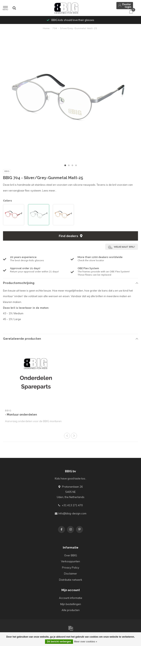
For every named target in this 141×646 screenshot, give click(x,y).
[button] (65, 165)
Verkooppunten (70, 561)
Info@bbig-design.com (72, 513)
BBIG (6, 171)
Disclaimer (70, 573)
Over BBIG (70, 555)
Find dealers (70, 236)
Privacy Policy (70, 567)
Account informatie (70, 597)
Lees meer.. (49, 190)
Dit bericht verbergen (59, 641)
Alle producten (71, 610)
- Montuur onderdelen (21, 414)
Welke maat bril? (121, 247)
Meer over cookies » (85, 641)
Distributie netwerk (70, 579)
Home (46, 28)
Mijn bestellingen (70, 604)
